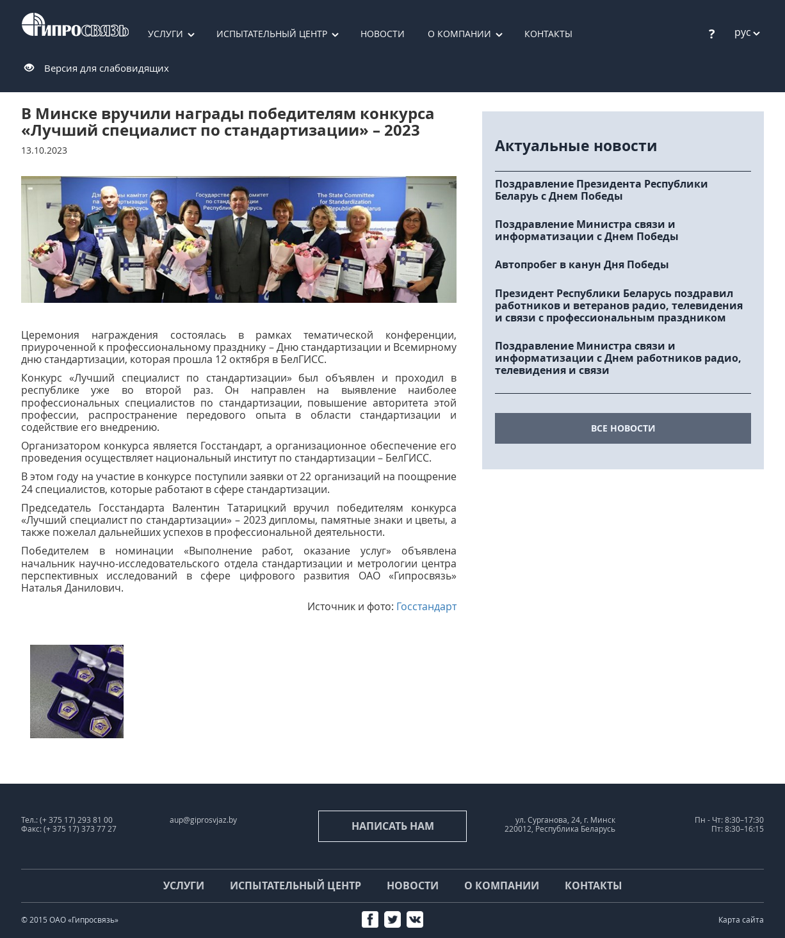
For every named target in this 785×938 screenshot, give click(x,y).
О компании (459, 34)
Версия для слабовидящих (106, 67)
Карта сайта (741, 919)
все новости (623, 428)
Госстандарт (426, 606)
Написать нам (393, 826)
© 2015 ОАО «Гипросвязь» (69, 919)
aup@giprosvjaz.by (203, 819)
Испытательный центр (271, 34)
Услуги (165, 34)
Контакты (548, 34)
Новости (382, 34)
